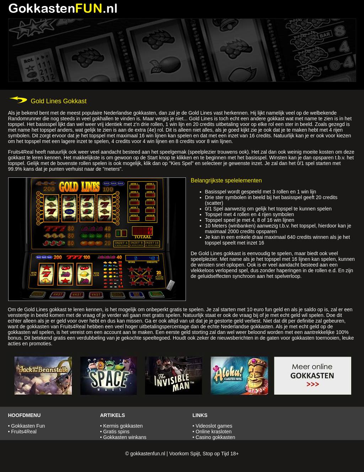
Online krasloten (213, 431)
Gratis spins (116, 431)
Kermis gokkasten (123, 426)
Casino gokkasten (215, 437)
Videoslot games (214, 426)
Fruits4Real (24, 431)
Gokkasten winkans (124, 437)
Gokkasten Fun (28, 426)
